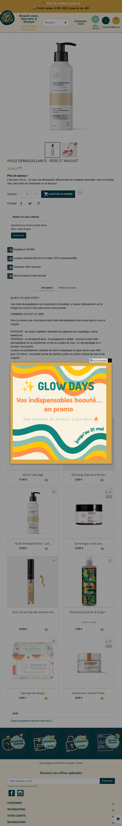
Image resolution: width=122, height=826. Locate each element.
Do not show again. (100, 361)
